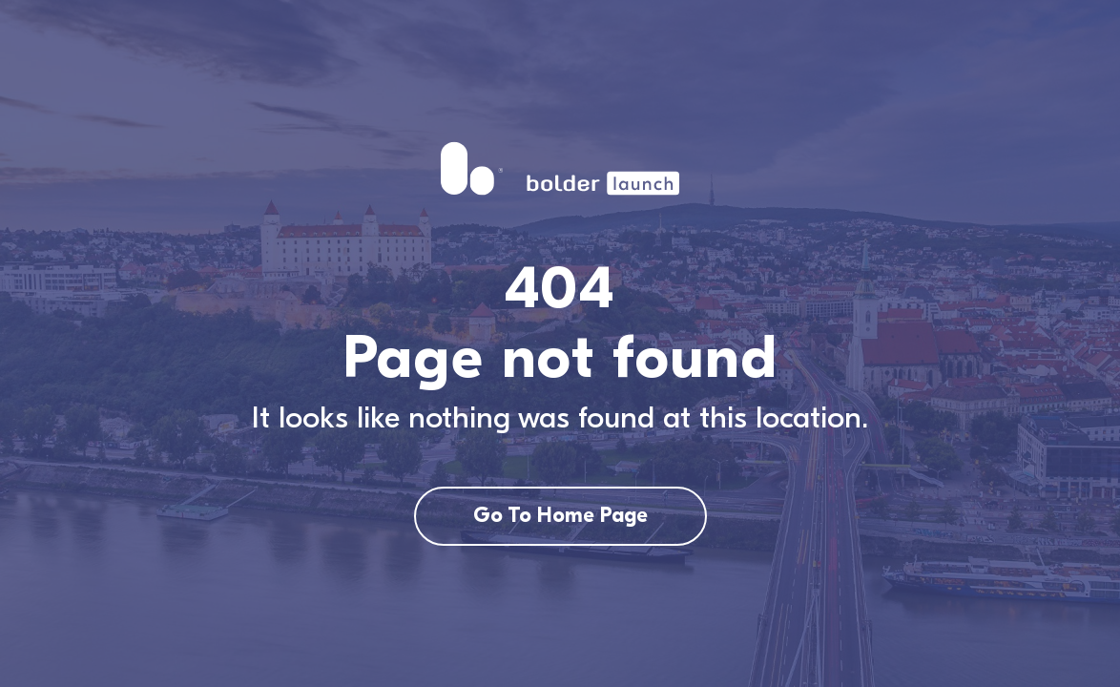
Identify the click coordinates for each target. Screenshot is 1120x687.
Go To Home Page (560, 515)
